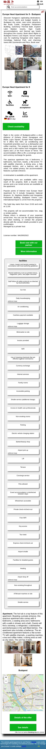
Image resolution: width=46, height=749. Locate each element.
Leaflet (29, 710)
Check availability (16, 127)
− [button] (6, 681)
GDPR (24, 746)
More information (29, 251)
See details (23, 727)
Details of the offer (23, 718)
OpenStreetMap (38, 710)
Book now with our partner (29, 244)
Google (33, 742)
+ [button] (6, 678)
